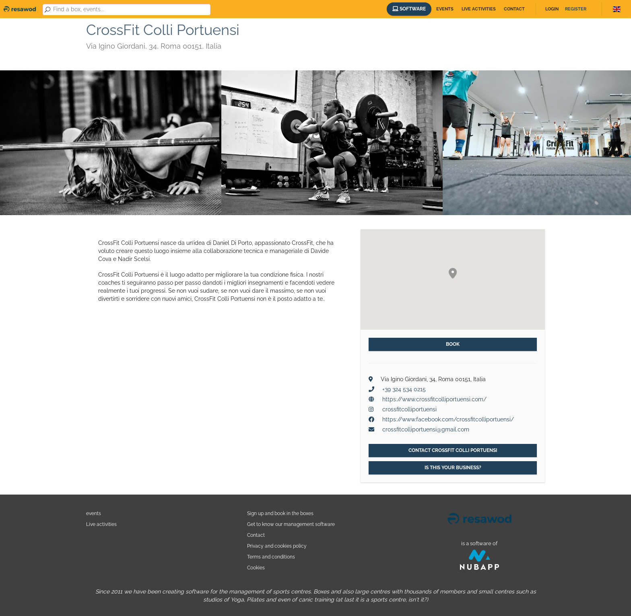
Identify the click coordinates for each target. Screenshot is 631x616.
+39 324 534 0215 (404, 389)
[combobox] (130, 9)
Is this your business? (453, 467)
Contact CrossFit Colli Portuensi (452, 450)
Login (552, 9)
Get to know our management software (291, 524)
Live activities (479, 9)
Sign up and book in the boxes (280, 513)
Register (575, 9)
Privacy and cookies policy (277, 546)
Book (453, 344)
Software (409, 9)
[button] (452, 273)
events (93, 513)
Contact (514, 9)
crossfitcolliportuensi (409, 409)
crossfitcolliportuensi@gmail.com (425, 429)
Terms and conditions (271, 557)
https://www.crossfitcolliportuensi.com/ (434, 399)
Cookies (256, 568)
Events (445, 9)
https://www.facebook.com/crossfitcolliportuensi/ (448, 419)
